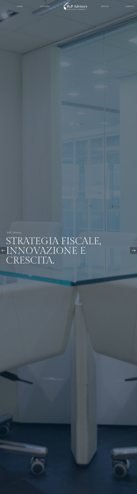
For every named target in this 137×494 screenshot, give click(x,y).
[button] (3, 250)
